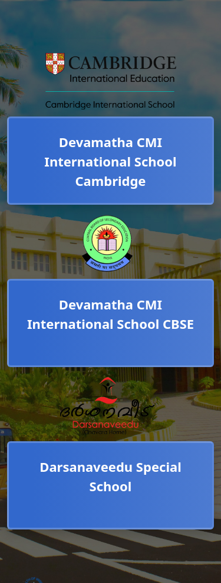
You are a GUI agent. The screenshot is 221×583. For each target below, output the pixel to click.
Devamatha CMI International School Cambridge (110, 161)
